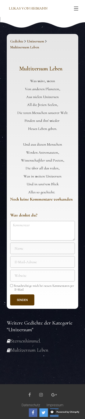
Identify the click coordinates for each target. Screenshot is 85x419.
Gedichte (16, 41)
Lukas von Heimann (28, 8)
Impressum (54, 405)
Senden (22, 300)
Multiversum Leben (29, 350)
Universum (35, 41)
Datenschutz (31, 405)
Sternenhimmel (25, 341)
